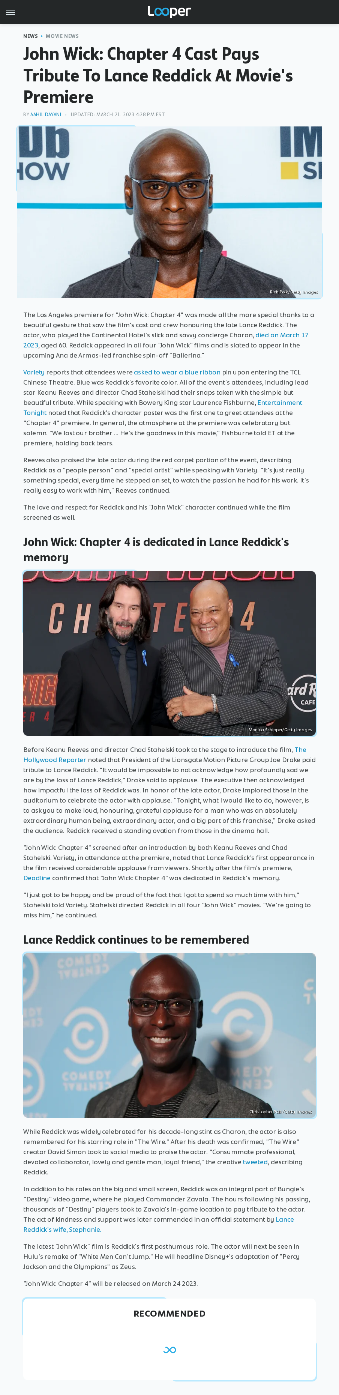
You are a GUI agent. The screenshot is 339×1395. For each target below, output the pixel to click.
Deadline (37, 877)
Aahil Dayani (45, 114)
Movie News (62, 36)
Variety (34, 372)
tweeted (255, 1162)
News (30, 36)
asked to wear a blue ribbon (177, 372)
